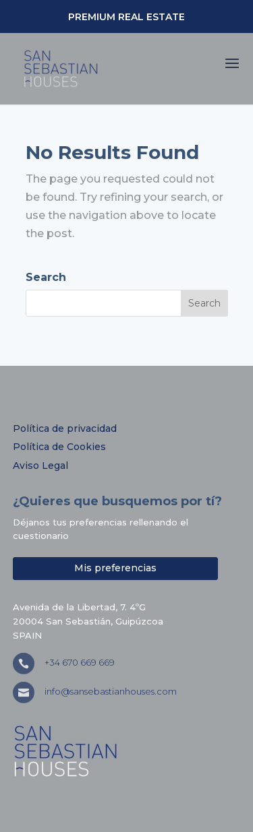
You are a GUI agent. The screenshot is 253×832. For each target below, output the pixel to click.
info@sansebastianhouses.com (111, 691)
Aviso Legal (40, 465)
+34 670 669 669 (80, 662)
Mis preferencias (115, 568)
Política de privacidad (65, 428)
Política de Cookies (59, 447)
